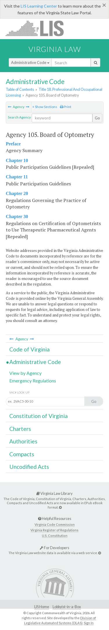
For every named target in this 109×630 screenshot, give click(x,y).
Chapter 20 (17, 193)
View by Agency (25, 373)
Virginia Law (54, 49)
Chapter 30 (17, 216)
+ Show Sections (44, 107)
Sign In (89, 623)
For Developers (54, 547)
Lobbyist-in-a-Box (67, 607)
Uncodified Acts (29, 466)
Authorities (23, 441)
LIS (38, 28)
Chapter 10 (17, 160)
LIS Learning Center (39, 6)
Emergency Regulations (32, 380)
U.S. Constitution (54, 535)
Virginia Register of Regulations (54, 530)
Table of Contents (20, 89)
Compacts (21, 454)
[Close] (104, 5)
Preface (13, 143)
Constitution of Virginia (38, 416)
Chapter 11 (17, 176)
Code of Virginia (29, 349)
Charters (20, 428)
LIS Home (41, 607)
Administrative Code (30, 62)
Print (65, 107)
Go (97, 118)
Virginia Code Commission (55, 524)
